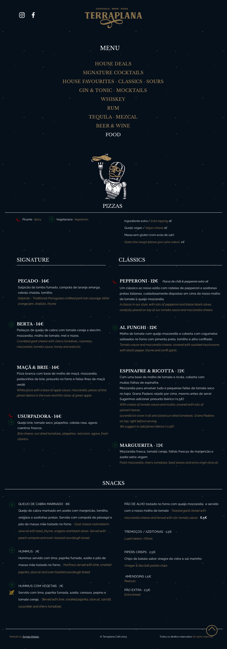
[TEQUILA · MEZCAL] (113, 117)
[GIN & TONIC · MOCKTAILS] (113, 90)
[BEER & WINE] (113, 125)
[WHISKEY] (113, 99)
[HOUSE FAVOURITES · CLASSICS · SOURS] (113, 81)
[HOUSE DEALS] (113, 63)
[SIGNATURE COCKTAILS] (113, 72)
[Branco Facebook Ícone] (33, 15)
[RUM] (113, 108)
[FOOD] (113, 134)
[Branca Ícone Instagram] (22, 15)
